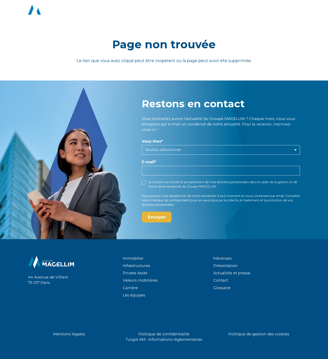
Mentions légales (69, 334)
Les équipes (134, 295)
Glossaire (222, 288)
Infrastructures (136, 265)
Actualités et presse (231, 273)
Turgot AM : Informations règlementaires (164, 339)
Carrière (130, 288)
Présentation (225, 265)
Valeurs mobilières (140, 280)
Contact (220, 280)
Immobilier (133, 258)
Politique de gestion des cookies (258, 334)
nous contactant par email (265, 196)
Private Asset (135, 273)
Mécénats (222, 258)
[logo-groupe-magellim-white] (51, 10)
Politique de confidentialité (170, 200)
